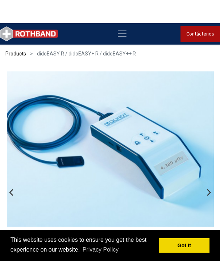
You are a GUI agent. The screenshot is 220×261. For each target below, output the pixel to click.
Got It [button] (184, 245)
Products (15, 54)
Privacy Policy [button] (101, 249)
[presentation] (11, 189)
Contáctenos (200, 33)
